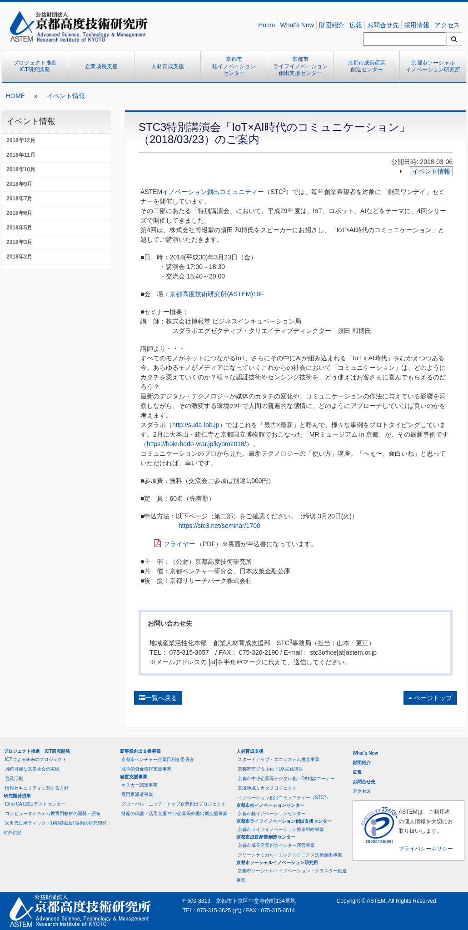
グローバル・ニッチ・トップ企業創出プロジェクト (173, 803)
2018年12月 (20, 140)
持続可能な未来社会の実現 (32, 768)
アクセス (447, 25)
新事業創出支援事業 (140, 751)
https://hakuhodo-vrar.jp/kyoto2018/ (196, 444)
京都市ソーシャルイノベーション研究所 (433, 66)
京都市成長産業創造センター (367, 66)
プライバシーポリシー (425, 848)
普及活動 (14, 778)
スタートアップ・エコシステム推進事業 (278, 759)
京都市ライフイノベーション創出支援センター (300, 66)
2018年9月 (19, 184)
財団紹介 (331, 25)
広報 (355, 25)
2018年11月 (20, 155)
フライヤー (179, 543)
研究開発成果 (17, 795)
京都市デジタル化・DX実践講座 (270, 768)
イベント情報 (66, 95)
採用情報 (416, 25)
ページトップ (430, 697)
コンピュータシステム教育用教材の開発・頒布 (52, 813)
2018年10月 (20, 169)
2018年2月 (19, 257)
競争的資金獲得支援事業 (146, 768)
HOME (15, 95)
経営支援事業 (133, 776)
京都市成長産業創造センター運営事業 (276, 845)
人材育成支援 (167, 66)
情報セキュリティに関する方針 (37, 788)
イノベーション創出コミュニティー (213, 191)
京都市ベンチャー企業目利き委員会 (157, 759)
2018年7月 (19, 198)
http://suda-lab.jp (195, 424)
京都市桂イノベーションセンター (234, 66)
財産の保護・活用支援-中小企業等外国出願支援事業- (175, 813)
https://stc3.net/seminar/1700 (219, 525)
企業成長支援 (101, 66)
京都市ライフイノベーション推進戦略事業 (281, 829)
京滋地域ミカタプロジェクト (267, 788)
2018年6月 (19, 213)
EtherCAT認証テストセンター (35, 803)
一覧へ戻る (158, 697)
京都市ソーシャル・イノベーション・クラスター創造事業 (291, 875)
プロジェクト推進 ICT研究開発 (37, 66)
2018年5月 (19, 227)
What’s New (297, 25)
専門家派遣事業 (137, 794)
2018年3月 (19, 242)
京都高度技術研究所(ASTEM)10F (216, 294)
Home (266, 25)
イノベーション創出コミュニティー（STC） (284, 797)
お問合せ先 (383, 25)
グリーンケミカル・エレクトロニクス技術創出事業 (290, 854)
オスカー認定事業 (139, 784)
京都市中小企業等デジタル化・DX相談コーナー (286, 778)
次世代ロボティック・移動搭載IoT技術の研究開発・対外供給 (57, 828)
